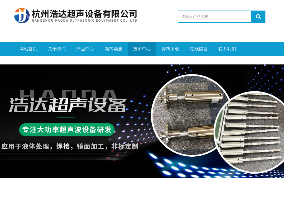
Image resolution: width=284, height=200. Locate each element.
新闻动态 (114, 48)
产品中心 (85, 48)
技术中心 (142, 48)
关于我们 (57, 48)
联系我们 (227, 48)
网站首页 (28, 48)
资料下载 (170, 48)
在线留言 (199, 48)
